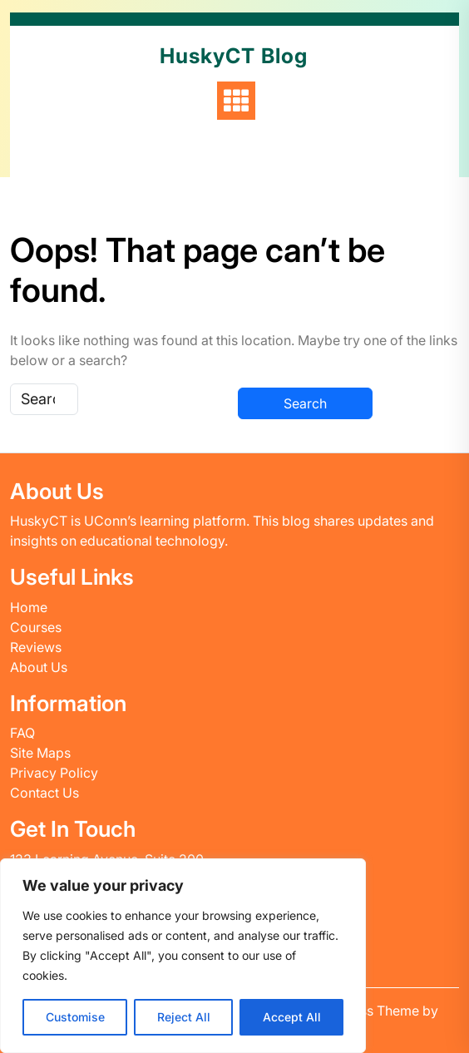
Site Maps (40, 752)
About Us (38, 667)
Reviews (36, 647)
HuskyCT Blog (234, 55)
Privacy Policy (54, 772)
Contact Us (44, 792)
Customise (75, 1017)
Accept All (292, 1017)
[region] (183, 955)
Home (28, 607)
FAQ (22, 732)
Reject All (183, 1017)
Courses (36, 627)
